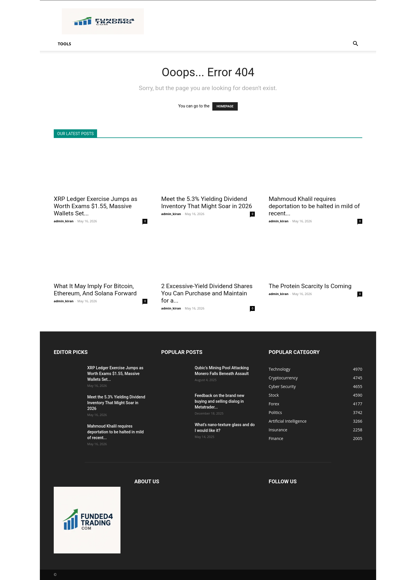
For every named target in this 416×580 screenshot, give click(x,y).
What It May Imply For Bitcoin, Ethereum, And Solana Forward (95, 290)
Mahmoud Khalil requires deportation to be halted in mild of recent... (314, 206)
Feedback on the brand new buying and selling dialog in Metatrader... (219, 401)
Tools (64, 43)
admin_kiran (64, 221)
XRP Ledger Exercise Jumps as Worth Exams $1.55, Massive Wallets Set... (95, 206)
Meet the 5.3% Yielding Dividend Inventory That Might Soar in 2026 (206, 202)
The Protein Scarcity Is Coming (310, 286)
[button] (355, 44)
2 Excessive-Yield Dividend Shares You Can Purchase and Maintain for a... (206, 293)
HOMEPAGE (225, 106)
